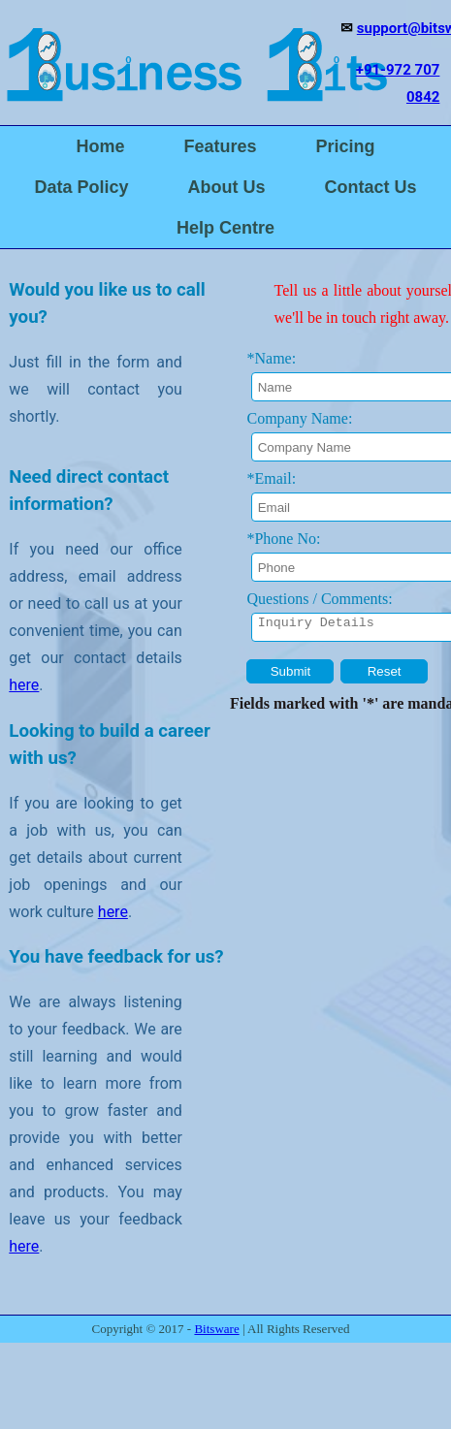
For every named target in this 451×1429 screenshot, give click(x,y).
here (24, 685)
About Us (227, 187)
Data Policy (81, 187)
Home (100, 146)
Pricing (345, 146)
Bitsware (216, 1328)
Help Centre (225, 228)
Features (219, 146)
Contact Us (371, 187)
